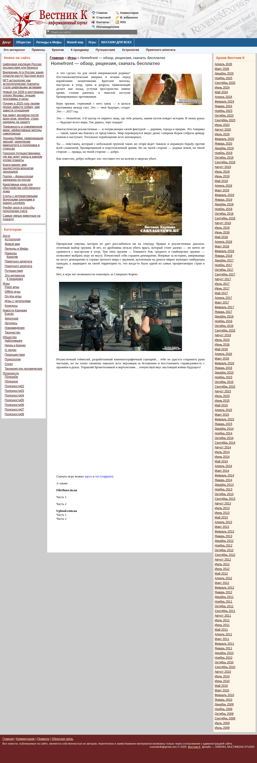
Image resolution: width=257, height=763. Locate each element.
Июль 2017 (222, 284)
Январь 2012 (223, 592)
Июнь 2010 (222, 681)
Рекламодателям (105, 26)
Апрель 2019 (223, 185)
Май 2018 (221, 237)
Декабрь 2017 (224, 260)
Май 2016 (221, 349)
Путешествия (105, 50)
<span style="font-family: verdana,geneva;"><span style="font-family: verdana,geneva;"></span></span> (124, 421)
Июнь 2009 (222, 728)
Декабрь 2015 (224, 372)
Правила (43, 739)
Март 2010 (222, 690)
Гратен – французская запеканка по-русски (18, 178)
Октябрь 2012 (224, 550)
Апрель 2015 (223, 410)
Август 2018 (223, 223)
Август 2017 (223, 279)
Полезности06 (14, 405)
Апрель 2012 (223, 578)
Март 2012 (222, 583)
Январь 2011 (223, 648)
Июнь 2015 (222, 400)
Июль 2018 (222, 227)
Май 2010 (221, 685)
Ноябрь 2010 (223, 657)
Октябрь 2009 (224, 714)
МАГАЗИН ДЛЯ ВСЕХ (116, 42)
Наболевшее (13, 340)
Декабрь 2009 (224, 704)
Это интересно (14, 50)
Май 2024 (221, 92)
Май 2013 (221, 517)
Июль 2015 (222, 396)
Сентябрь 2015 (225, 386)
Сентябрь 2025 (225, 83)
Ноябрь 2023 (223, 111)
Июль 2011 (222, 620)
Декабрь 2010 (224, 653)
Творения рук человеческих (23, 368)
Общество (23, 42)
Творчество (12, 332)
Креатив (58, 50)
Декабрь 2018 (224, 204)
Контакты (102, 22)
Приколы (38, 50)
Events (9, 314)
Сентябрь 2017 (225, 274)
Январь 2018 (223, 256)
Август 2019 (223, 167)
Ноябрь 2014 (223, 433)
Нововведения (15, 328)
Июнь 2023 (222, 125)
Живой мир (75, 42)
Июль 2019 (222, 171)
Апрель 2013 (223, 522)
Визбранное (129, 17)
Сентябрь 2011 (225, 611)
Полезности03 (14, 391)
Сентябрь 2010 (225, 667)
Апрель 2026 (223, 64)
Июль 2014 (222, 452)
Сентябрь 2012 (225, 555)
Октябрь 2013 (224, 494)
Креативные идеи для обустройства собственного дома (21, 188)
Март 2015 (222, 414)
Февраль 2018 (224, 251)
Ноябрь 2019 (223, 153)
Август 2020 (223, 129)
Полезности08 (14, 414)
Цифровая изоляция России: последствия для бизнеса (22, 65)
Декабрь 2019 (224, 148)
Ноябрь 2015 (223, 377)
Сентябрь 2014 (225, 442)
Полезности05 (14, 400)
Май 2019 (221, 181)
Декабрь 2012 (224, 541)
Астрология (130, 50)
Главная (101, 12)
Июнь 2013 (222, 513)
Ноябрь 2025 (223, 78)
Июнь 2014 (222, 456)
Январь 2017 (223, 312)
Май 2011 (221, 629)
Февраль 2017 (224, 307)
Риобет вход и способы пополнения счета (19, 209)
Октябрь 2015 (224, 382)
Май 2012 (221, 573)
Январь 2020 (223, 143)
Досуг (6, 42)
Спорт (9, 364)
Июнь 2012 (222, 569)
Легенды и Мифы (49, 42)
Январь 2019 (223, 199)
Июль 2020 (222, 134)
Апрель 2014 (223, 466)
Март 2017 (222, 302)
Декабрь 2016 (224, 316)
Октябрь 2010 (224, 662)
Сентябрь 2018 (225, 218)
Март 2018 (222, 246)
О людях (10, 350)
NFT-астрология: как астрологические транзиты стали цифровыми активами (22, 84)
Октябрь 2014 (224, 438)
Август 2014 (223, 447)
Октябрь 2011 (224, 606)
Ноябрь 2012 (223, 545)
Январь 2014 (223, 480)
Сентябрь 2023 (225, 120)
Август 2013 (223, 503)
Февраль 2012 (224, 587)
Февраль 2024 (224, 101)
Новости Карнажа (15, 310)
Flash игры (12, 287)
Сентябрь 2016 (225, 330)
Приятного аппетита (160, 50)
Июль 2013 (222, 508)
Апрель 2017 (223, 298)
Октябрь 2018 (224, 213)
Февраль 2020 (224, 139)
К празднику (80, 50)
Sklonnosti (11, 318)
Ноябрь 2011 (223, 601)
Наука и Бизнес (15, 345)
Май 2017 (221, 293)
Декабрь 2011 (224, 597)
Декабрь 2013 (224, 485)
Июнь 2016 (222, 344)
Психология (13, 359)
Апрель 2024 (223, 97)
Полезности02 (14, 386)
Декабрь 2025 (224, 73)
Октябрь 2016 (224, 326)
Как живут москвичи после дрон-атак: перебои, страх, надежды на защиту (21, 118)
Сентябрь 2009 (225, 718)
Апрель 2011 (223, 634)
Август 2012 (223, 559)
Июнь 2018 (222, 232)
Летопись (11, 323)
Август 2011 (223, 615)
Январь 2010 (223, 700)
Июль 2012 (222, 564)
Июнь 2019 (222, 176)
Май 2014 (221, 461)
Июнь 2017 (222, 288)
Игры (92, 42)
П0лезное (11, 381)
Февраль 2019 (224, 195)
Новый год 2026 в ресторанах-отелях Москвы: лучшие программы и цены (23, 95)
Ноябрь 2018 (223, 209)
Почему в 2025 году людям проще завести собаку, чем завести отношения (21, 107)
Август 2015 (223, 391)
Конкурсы (11, 305)
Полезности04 (14, 395)
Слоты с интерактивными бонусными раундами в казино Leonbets (20, 199)
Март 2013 (222, 527)
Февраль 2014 (224, 475)
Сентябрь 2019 (225, 162)
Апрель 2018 (223, 242)
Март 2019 (222, 190)
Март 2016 (222, 358)
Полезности (11, 373)
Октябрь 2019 (224, 157)
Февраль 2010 (224, 695)
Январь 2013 (223, 536)
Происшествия (15, 354)
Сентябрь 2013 (225, 499)
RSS (123, 22)
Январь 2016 (223, 368)
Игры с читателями (18, 301)
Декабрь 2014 (224, 428)
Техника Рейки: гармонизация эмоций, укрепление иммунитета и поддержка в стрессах (23, 143)
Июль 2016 (222, 340)
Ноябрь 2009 (223, 709)
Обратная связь (62, 739)
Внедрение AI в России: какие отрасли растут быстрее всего (23, 74)
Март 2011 (222, 639)
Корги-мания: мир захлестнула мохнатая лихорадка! (18, 168)
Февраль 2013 (224, 531)
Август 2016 (223, 335)
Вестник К (194, 746)
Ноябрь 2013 (223, 489)
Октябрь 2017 (224, 270)
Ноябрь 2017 (223, 265)
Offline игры (12, 291)
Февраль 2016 (224, 363)
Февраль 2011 (224, 643)
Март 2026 (222, 69)
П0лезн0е (11, 377)
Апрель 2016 (223, 354)
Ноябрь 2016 (223, 321)
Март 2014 (222, 471)
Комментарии (129, 12)
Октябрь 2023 (224, 115)
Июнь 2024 (222, 87)
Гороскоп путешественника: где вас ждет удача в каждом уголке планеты (22, 157)
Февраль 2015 (224, 419)
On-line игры (13, 296)
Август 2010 (223, 671)
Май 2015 (221, 405)
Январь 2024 (223, 106)
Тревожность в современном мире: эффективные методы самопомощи (22, 130)
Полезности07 (14, 409)
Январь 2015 (223, 424)
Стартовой (103, 17)
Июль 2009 (222, 723)
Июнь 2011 (222, 625)
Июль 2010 (222, 676)
